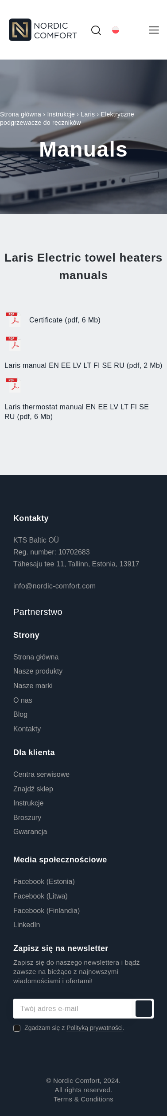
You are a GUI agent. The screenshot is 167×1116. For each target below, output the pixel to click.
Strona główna (20, 114)
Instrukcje (61, 114)
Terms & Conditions (83, 1099)
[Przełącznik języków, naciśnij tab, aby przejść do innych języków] (125, 30)
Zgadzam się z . (74, 1027)
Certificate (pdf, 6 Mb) (65, 320)
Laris (88, 114)
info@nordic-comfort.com (54, 586)
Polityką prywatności (94, 1028)
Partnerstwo (37, 612)
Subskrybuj (144, 1008)
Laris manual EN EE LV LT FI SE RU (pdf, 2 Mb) (83, 365)
